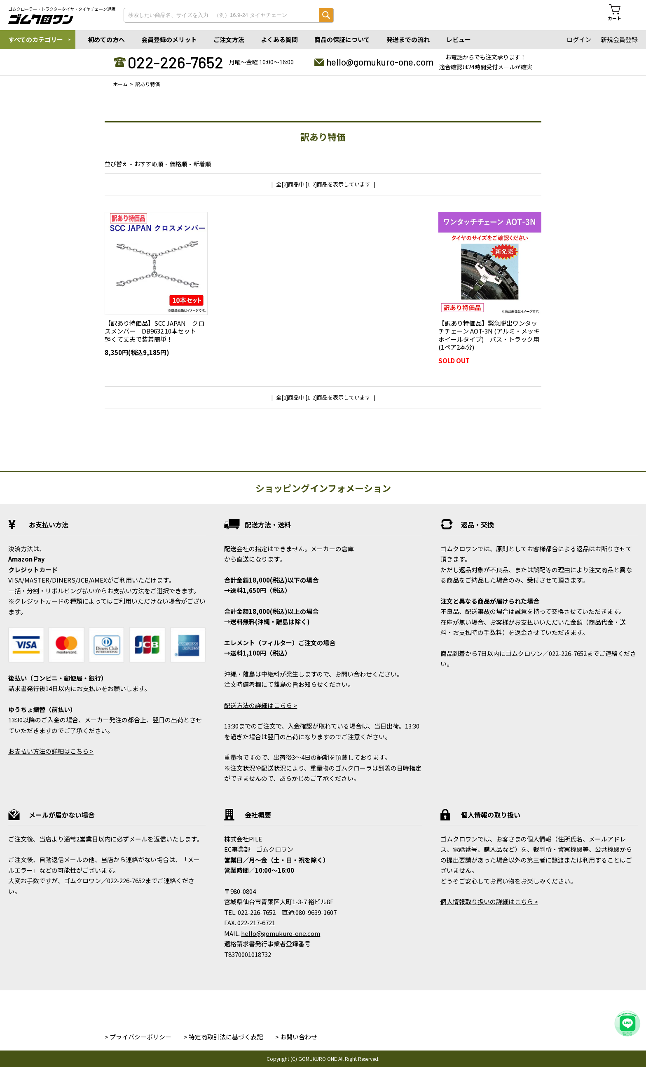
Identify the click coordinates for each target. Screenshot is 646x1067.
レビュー (458, 39)
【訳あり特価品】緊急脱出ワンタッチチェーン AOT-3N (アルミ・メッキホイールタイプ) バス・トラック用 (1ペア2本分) (491, 335)
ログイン (578, 39)
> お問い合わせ (296, 1036)
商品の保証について (342, 39)
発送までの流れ (408, 39)
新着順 (202, 164)
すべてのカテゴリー (35, 39)
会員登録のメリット (169, 39)
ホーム (120, 83)
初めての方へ (106, 39)
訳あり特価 (147, 83)
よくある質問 (279, 39)
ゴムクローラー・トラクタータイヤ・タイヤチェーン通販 (61, 9)
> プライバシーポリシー (138, 1036)
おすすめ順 (148, 164)
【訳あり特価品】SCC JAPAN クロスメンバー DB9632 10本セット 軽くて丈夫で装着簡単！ (154, 331)
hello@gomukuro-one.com (379, 61)
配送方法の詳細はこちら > (260, 705)
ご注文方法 (228, 39)
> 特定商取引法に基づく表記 (223, 1036)
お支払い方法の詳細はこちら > (51, 751)
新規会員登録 (619, 39)
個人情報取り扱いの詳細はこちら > (489, 901)
